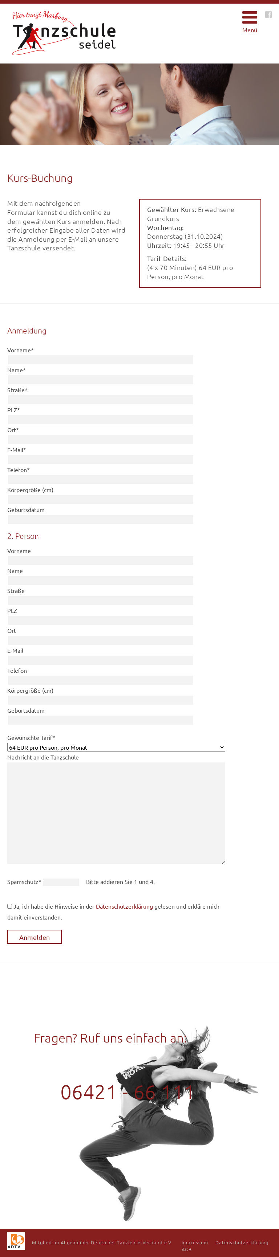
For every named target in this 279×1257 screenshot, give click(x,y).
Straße (17, 389)
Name (16, 369)
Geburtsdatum (26, 509)
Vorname (20, 349)
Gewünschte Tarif (31, 737)
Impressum (195, 1242)
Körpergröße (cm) (30, 489)
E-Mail (16, 449)
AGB (187, 1249)
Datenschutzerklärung (124, 906)
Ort (13, 429)
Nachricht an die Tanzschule (43, 757)
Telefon (18, 469)
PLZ (13, 409)
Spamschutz (25, 881)
